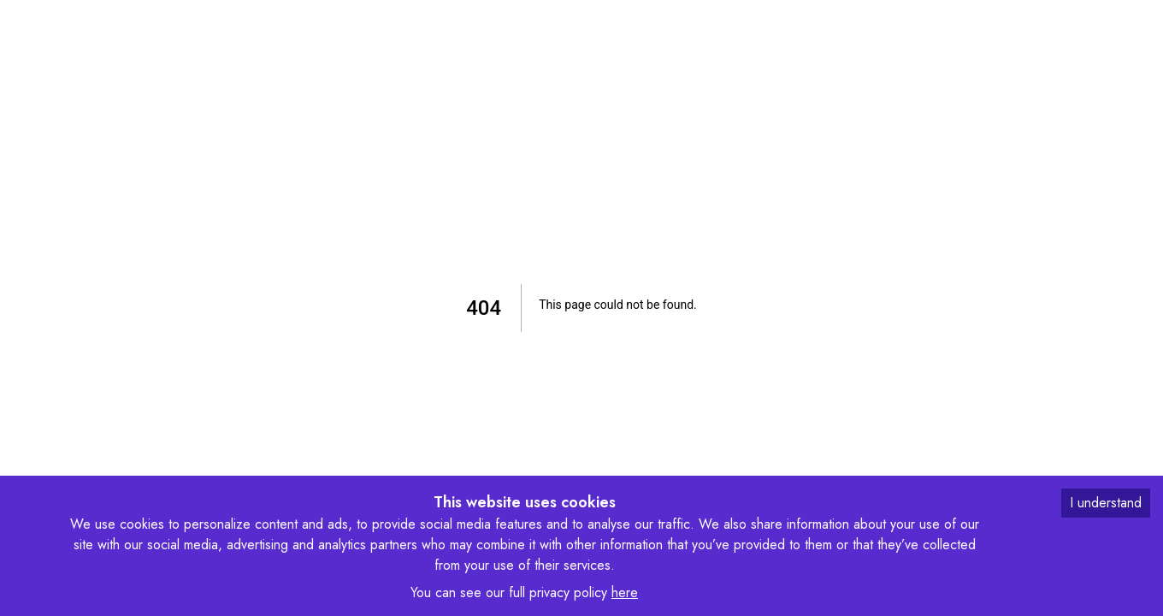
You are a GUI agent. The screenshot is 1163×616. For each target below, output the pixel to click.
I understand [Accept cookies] (1106, 502)
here (624, 592)
